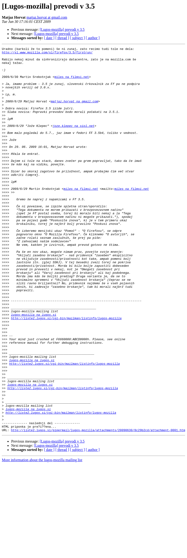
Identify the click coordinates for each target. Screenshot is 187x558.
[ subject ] (77, 38)
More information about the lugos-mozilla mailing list (42, 537)
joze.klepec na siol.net (73, 142)
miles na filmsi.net (71, 83)
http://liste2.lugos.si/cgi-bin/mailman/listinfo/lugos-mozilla (66, 373)
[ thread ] (62, 38)
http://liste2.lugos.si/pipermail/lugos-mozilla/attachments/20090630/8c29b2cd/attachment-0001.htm (98, 507)
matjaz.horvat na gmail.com (74, 112)
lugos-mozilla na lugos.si (33, 368)
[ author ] (93, 38)
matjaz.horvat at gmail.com (47, 17)
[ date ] (49, 38)
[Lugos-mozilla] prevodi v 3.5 (62, 29)
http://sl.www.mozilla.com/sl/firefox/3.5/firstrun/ (47, 54)
